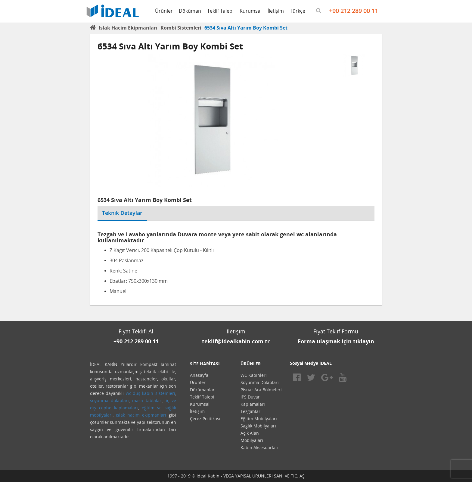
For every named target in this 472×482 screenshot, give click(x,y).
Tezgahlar (250, 411)
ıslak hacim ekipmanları (141, 415)
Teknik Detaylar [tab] (122, 212)
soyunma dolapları (109, 400)
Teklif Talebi (220, 11)
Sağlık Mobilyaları (258, 426)
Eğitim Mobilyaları (259, 418)
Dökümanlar (202, 389)
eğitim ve (152, 408)
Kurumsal (251, 11)
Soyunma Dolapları (260, 382)
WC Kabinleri (254, 375)
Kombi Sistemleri (180, 27)
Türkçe (297, 11)
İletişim (276, 11)
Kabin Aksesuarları (259, 447)
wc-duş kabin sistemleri (150, 393)
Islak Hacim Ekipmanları (128, 27)
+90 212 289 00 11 (353, 11)
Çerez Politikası (205, 418)
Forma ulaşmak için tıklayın (336, 341)
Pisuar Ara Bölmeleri (261, 389)
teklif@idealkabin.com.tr (236, 341)
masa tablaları (147, 400)
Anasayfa (199, 375)
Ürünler (164, 11)
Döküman (190, 11)
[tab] (151, 209)
